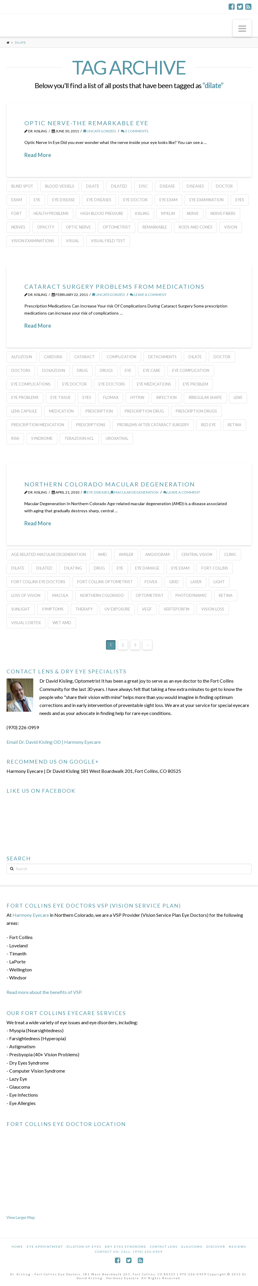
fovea (151, 581)
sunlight (20, 609)
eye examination (206, 199)
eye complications (30, 384)
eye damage (147, 568)
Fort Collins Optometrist (105, 581)
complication (121, 356)
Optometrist (117, 227)
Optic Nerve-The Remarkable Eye (86, 122)
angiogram (157, 554)
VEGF (147, 609)
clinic (230, 554)
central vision (196, 554)
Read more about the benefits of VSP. (44, 992)
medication (61, 411)
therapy (84, 609)
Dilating (73, 568)
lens (238, 397)
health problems (51, 213)
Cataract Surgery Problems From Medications (114, 286)
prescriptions (90, 424)
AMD (102, 554)
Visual (72, 240)
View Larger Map (21, 1217)
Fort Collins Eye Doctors (38, 581)
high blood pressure (101, 213)
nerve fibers (222, 213)
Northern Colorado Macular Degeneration (109, 484)
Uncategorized (99, 131)
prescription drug (144, 411)
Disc (143, 186)
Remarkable (155, 227)
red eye (208, 424)
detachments (162, 356)
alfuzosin (21, 356)
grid (174, 581)
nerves (18, 227)
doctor (224, 186)
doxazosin (53, 370)
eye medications (154, 384)
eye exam (168, 199)
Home (17, 1246)
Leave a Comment (148, 294)
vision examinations (32, 240)
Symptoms (53, 609)
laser (196, 581)
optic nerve (78, 227)
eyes (239, 199)
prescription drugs (196, 411)
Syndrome (42, 438)
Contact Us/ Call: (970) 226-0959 (129, 1251)
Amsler (126, 554)
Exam (16, 199)
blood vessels (59, 186)
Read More (37, 155)
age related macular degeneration (48, 554)
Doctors (20, 370)
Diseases (195, 186)
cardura (53, 356)
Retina (234, 424)
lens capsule (24, 411)
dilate (92, 186)
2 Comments (134, 131)
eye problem (195, 384)
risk (15, 438)
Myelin (168, 213)
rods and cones (195, 227)
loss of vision (25, 595)
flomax (110, 397)
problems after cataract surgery (153, 424)
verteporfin (176, 609)
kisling (142, 213)
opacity (45, 227)
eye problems (25, 397)
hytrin (137, 397)
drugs (106, 370)
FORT (16, 213)
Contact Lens (164, 1246)
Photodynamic (191, 595)
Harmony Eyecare (30, 915)
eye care (151, 370)
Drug (82, 370)
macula (60, 595)
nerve (193, 213)
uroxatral (117, 438)
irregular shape (205, 397)
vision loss (212, 609)
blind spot (22, 186)
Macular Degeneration (135, 492)
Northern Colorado (102, 595)
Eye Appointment (45, 1246)
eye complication (190, 370)
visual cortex (26, 622)
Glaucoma (192, 1246)
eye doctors (112, 384)
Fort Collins (214, 568)
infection (166, 397)
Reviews (237, 1246)
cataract (84, 356)
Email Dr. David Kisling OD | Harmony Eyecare (54, 742)
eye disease (63, 199)
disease (167, 186)
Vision (230, 227)
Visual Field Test (108, 240)
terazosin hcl (79, 438)
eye (37, 199)
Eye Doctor (135, 199)
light (219, 581)
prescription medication (37, 424)
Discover (215, 1246)
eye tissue (60, 397)
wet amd (62, 622)
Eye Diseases (99, 199)
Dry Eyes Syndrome (125, 1246)
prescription (99, 411)
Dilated (119, 186)
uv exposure (117, 609)
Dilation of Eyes (84, 1246)
